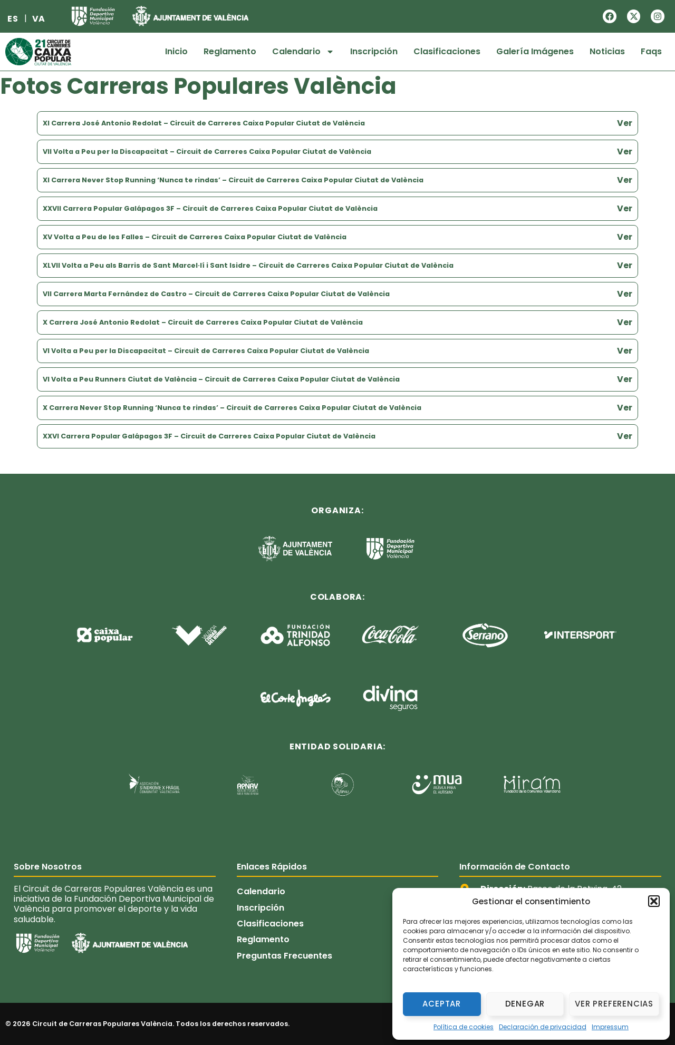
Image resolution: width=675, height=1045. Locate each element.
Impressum (610, 1026)
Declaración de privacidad (542, 1026)
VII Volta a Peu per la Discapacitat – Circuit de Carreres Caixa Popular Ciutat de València (207, 151)
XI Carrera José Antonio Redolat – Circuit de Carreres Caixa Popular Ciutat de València (204, 123)
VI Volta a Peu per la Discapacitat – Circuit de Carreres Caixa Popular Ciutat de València (206, 350)
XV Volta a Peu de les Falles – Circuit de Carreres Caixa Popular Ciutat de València (194, 236)
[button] (654, 901)
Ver (624, 123)
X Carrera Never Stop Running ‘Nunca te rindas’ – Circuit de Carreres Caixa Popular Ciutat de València (232, 407)
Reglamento (230, 51)
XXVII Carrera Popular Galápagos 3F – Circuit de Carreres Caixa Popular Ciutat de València (210, 208)
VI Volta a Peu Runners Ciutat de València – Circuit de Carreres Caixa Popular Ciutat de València (221, 379)
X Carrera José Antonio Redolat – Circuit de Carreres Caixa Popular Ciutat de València (203, 322)
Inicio (176, 51)
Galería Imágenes (535, 51)
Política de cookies (463, 1026)
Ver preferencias (614, 1003)
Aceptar (441, 1003)
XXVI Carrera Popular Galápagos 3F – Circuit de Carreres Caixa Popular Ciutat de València (209, 436)
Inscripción (374, 51)
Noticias (607, 51)
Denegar (525, 1003)
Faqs (651, 51)
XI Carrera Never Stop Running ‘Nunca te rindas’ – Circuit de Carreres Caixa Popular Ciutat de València (233, 179)
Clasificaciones (446, 51)
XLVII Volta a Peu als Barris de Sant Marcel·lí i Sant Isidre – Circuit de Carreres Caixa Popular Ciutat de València (248, 265)
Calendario (303, 51)
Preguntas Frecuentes (284, 956)
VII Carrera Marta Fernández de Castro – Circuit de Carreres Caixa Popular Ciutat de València (216, 293)
